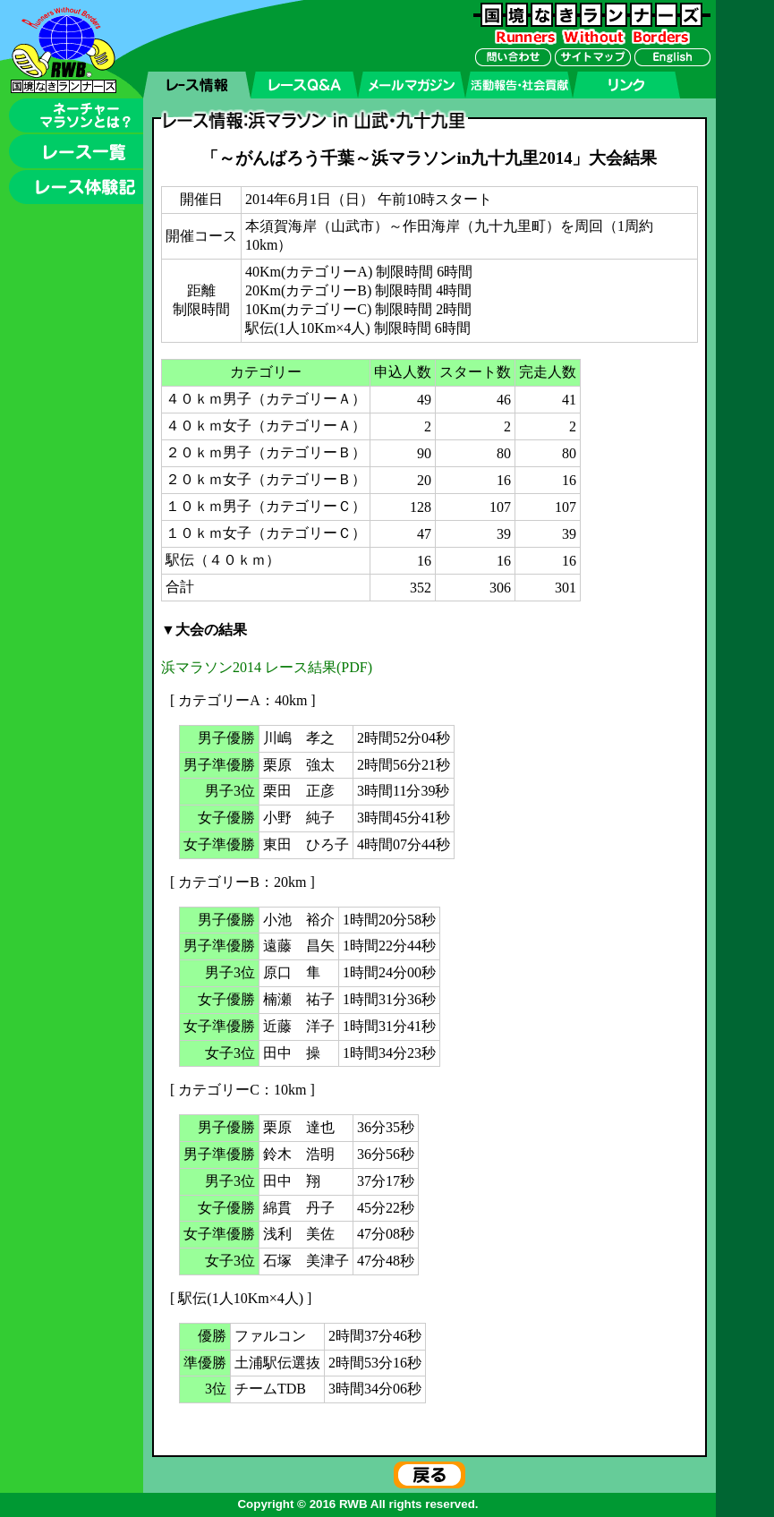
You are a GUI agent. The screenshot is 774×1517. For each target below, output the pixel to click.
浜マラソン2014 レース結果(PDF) (266, 667)
